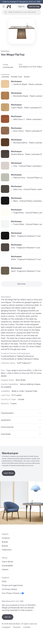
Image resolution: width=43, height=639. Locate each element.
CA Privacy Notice (9, 589)
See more (21, 284)
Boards (5, 546)
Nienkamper (5, 51)
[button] (4, 6)
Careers (5, 569)
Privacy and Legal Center (12, 585)
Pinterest (17, 627)
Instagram (6, 627)
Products (6, 538)
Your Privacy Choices (13, 593)
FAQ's (4, 581)
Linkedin (26, 627)
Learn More (8, 473)
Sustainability (7, 566)
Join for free (34, 6)
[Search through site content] (22, 12)
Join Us (8, 617)
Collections (6, 550)
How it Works (7, 562)
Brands (5, 542)
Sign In (21, 6)
